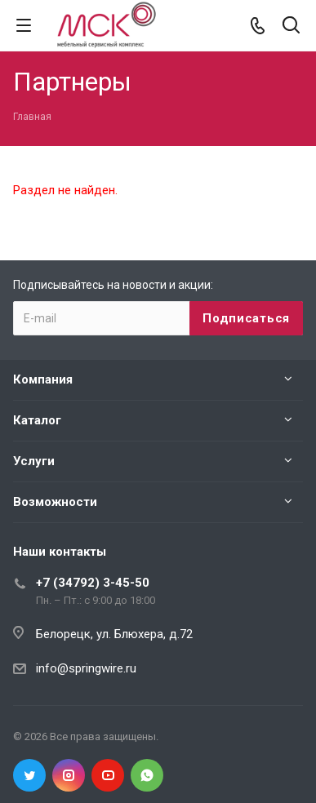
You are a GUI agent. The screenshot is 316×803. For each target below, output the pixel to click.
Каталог (37, 420)
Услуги (34, 461)
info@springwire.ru (86, 668)
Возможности (55, 502)
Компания (43, 379)
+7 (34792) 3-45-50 (92, 582)
